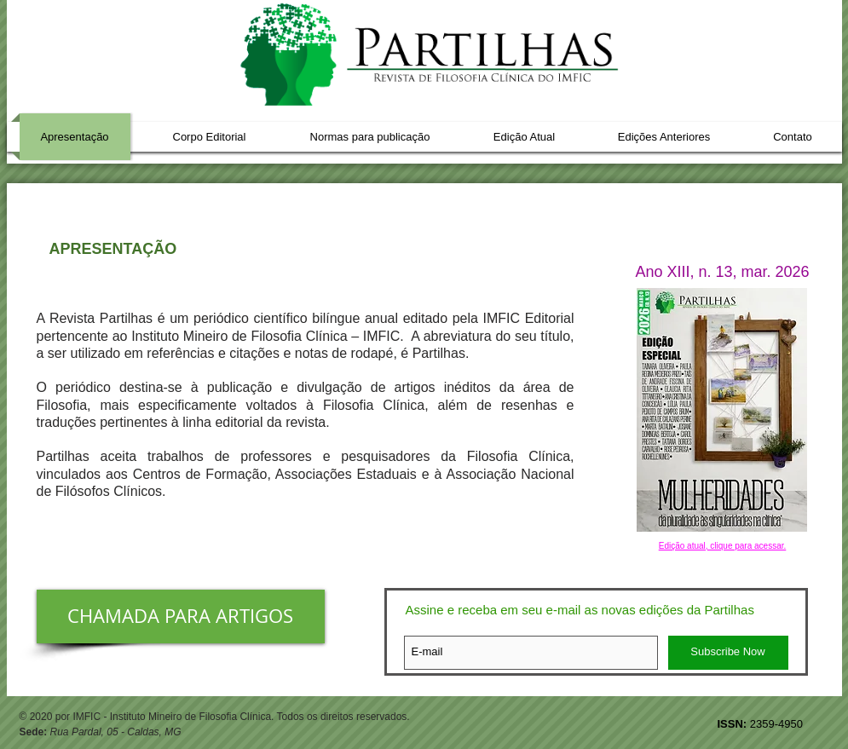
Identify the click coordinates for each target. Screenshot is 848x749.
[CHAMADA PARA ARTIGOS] (181, 616)
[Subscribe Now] (728, 653)
